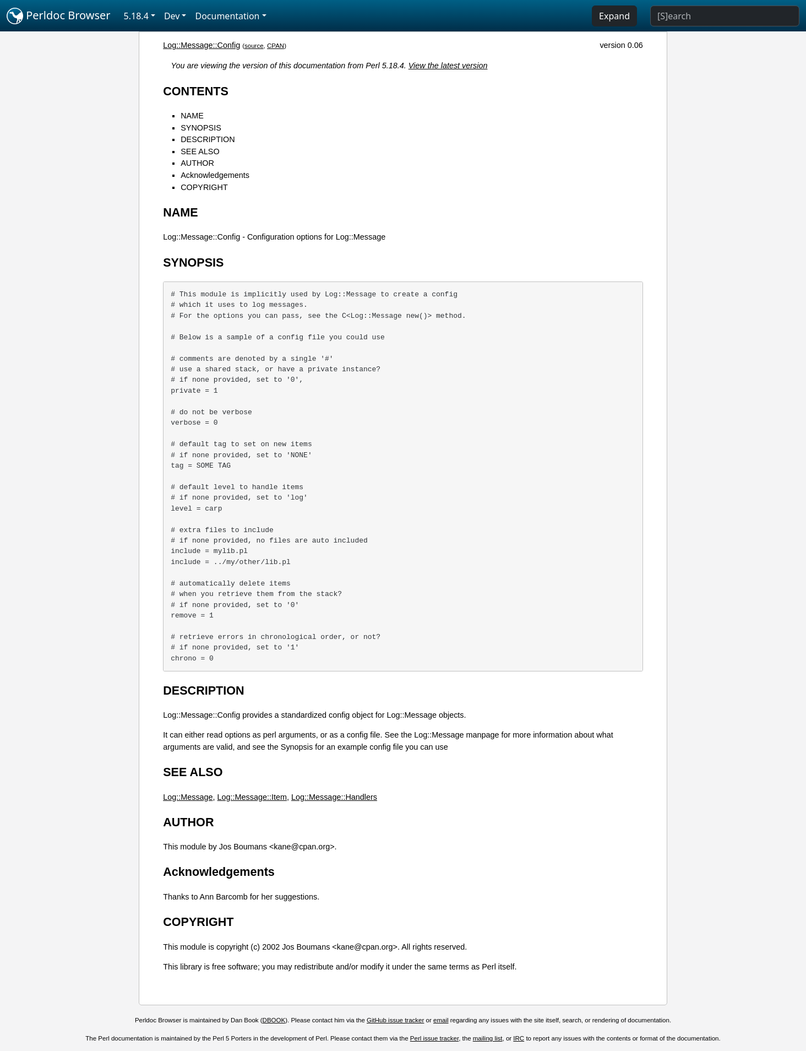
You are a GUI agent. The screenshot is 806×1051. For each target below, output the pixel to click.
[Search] (724, 16)
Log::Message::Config (201, 45)
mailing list (488, 1038)
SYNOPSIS (201, 127)
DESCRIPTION (208, 139)
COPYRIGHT (204, 187)
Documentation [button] (227, 16)
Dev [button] (172, 16)
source (254, 45)
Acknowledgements (215, 175)
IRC (518, 1038)
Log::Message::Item (252, 797)
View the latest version (448, 65)
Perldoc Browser (59, 16)
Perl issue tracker (434, 1038)
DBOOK (274, 1020)
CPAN (275, 45)
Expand (614, 16)
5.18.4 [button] (136, 16)
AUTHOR (197, 163)
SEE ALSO (200, 151)
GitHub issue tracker (395, 1020)
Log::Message (188, 797)
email (441, 1020)
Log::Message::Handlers (334, 797)
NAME (192, 115)
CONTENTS (195, 91)
